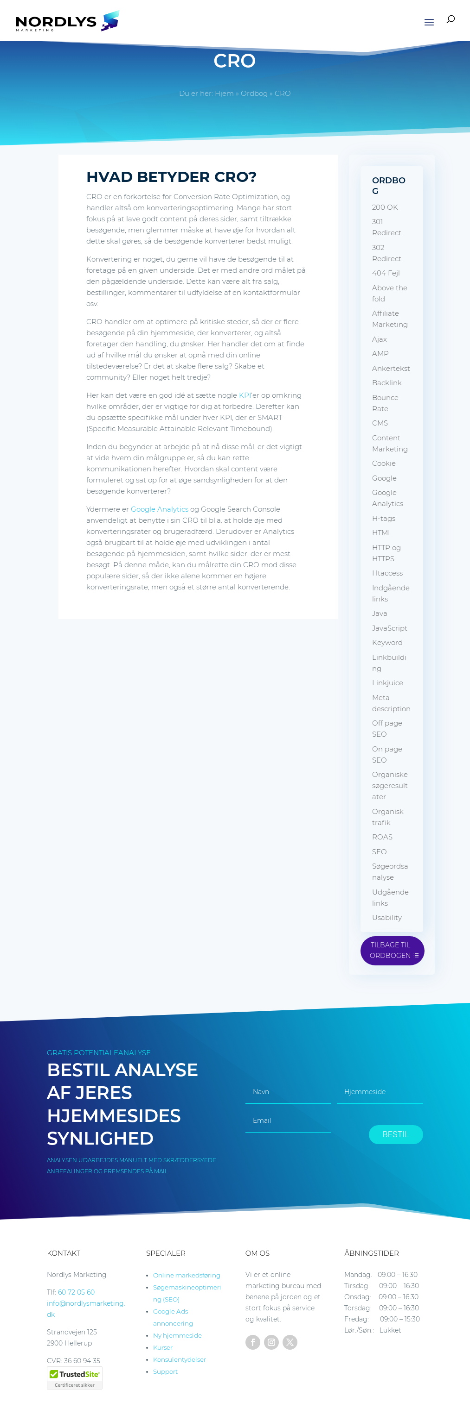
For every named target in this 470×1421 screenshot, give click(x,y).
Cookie (384, 463)
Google (384, 478)
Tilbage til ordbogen (390, 950)
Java (379, 613)
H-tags (383, 518)
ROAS (382, 837)
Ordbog (254, 93)
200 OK (385, 207)
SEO (379, 851)
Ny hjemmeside (177, 1335)
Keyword (387, 642)
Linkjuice (387, 682)
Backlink (387, 382)
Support (165, 1371)
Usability (387, 917)
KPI (245, 395)
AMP (380, 353)
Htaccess (387, 573)
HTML (382, 532)
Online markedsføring (186, 1275)
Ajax (379, 339)
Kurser (163, 1347)
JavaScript (389, 628)
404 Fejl (386, 273)
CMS (380, 423)
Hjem (224, 93)
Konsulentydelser (179, 1359)
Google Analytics (159, 509)
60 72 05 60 (76, 1292)
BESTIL (396, 1134)
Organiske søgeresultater (390, 785)
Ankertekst (391, 368)
